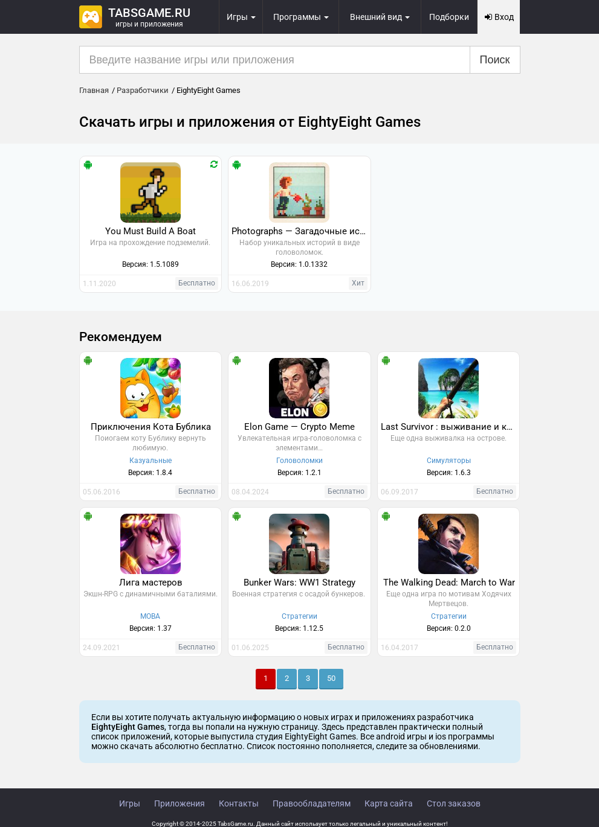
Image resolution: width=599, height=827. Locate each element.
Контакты (239, 803)
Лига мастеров (151, 582)
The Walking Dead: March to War (449, 582)
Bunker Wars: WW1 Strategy (299, 582)
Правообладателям (312, 803)
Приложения (179, 803)
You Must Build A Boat (150, 231)
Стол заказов (454, 803)
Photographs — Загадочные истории (301, 231)
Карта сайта (388, 803)
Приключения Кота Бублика (151, 426)
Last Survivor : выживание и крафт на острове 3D (450, 426)
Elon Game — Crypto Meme (299, 426)
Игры (129, 803)
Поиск (495, 60)
